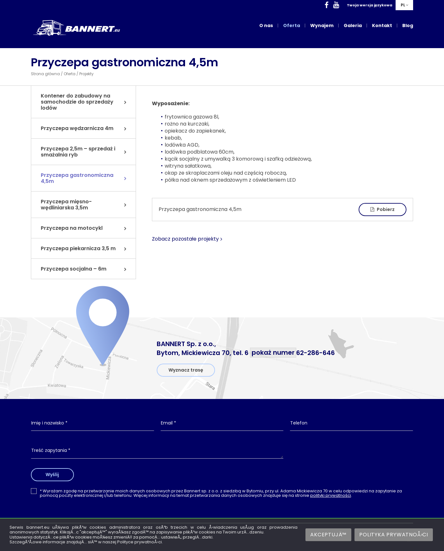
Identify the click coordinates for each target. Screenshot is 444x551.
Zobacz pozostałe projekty (185, 239)
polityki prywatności (330, 495)
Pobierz (382, 209)
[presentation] (351, 455)
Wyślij (54, 474)
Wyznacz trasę (185, 370)
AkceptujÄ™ (328, 534)
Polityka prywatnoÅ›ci (393, 534)
